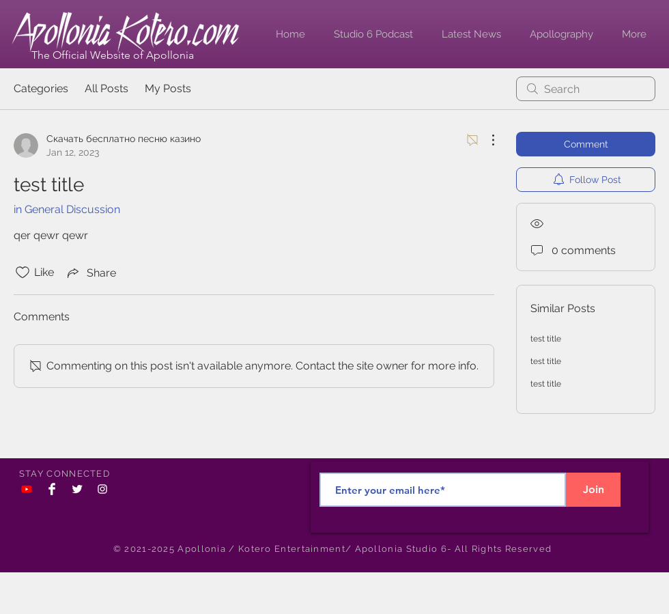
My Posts (168, 88)
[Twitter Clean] (77, 489)
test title (545, 339)
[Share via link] (90, 272)
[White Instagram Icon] (102, 489)
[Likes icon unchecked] (22, 272)
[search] (585, 88)
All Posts (106, 88)
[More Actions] (486, 140)
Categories (41, 88)
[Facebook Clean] (52, 489)
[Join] (593, 490)
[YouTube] (26, 489)
